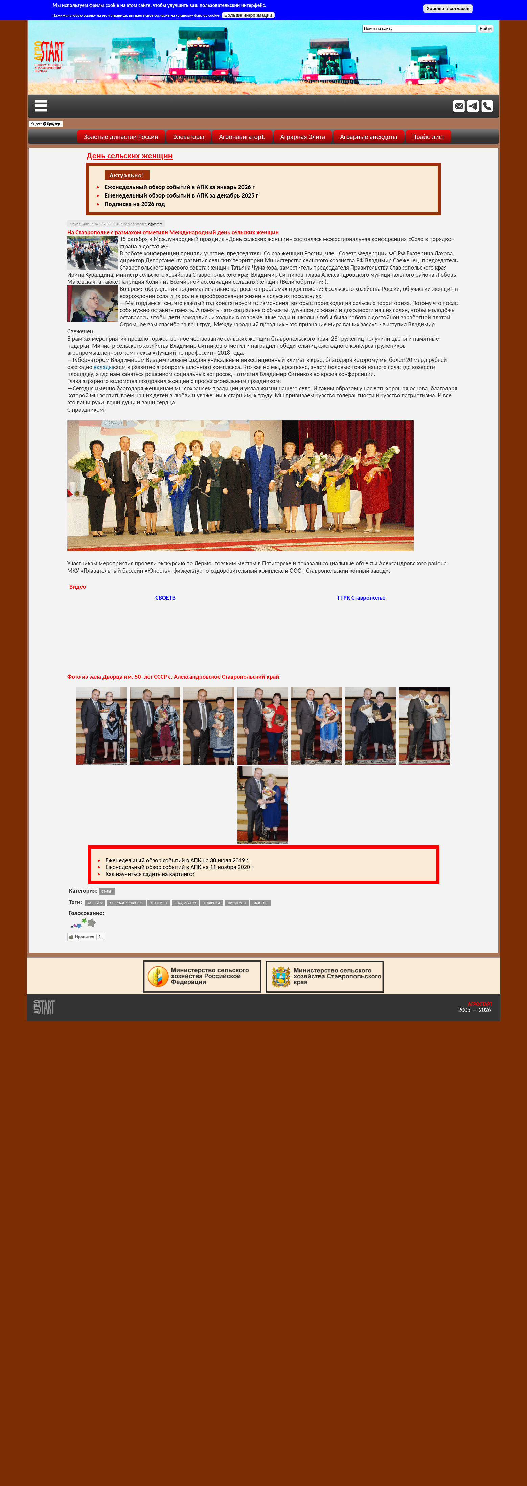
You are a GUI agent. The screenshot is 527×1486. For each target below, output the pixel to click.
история (260, 903)
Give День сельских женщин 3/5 (79, 923)
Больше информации (248, 15)
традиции (212, 903)
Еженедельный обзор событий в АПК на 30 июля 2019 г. (178, 860)
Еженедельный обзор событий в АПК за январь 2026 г (180, 187)
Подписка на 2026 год (135, 204)
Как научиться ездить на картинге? (150, 874)
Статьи (106, 891)
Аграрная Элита (302, 137)
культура (95, 903)
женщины (159, 903)
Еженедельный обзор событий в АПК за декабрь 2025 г (181, 195)
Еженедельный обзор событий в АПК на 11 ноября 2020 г (180, 867)
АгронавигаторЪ (242, 137)
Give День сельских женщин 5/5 (91, 923)
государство (185, 903)
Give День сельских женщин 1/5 (72, 923)
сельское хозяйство (126, 903)
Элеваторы (188, 137)
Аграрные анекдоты (368, 137)
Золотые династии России (121, 137)
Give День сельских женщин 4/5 (84, 923)
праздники (237, 903)
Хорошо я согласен (448, 8)
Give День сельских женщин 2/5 (74, 923)
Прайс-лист (428, 137)
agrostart (155, 224)
